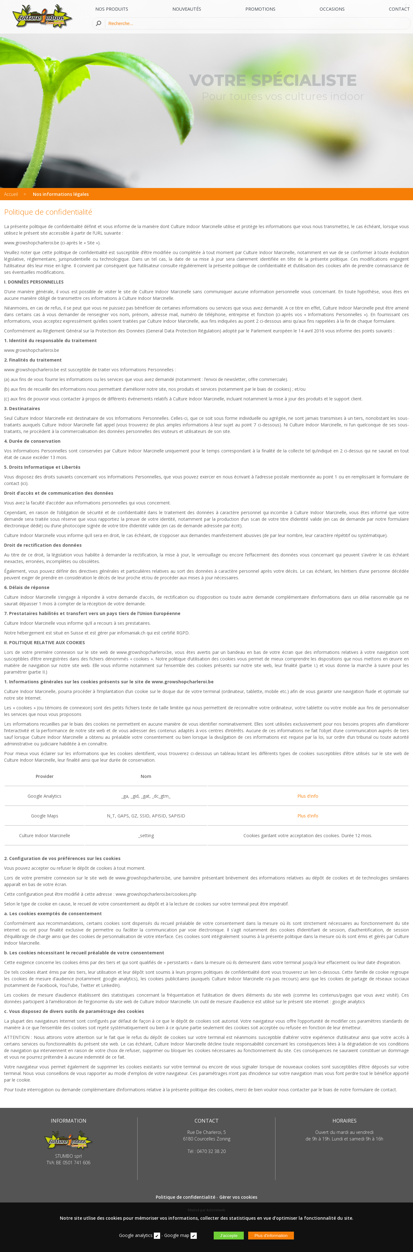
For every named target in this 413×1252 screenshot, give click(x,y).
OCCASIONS (332, 9)
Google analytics (136, 1235)
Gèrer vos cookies (238, 1197)
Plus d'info (307, 796)
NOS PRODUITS (111, 9)
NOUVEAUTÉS (186, 9)
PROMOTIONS (260, 9)
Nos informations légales (61, 194)
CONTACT (399, 9)
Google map (176, 1235)
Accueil (11, 194)
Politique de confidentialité (185, 1197)
